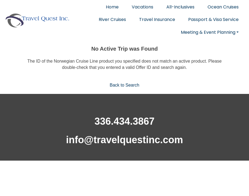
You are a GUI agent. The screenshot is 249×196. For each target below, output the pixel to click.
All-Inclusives (180, 7)
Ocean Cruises (223, 7)
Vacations (142, 7)
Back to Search (124, 85)
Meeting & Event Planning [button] (208, 32)
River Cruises (112, 19)
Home (112, 7)
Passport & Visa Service (213, 19)
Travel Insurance (157, 19)
